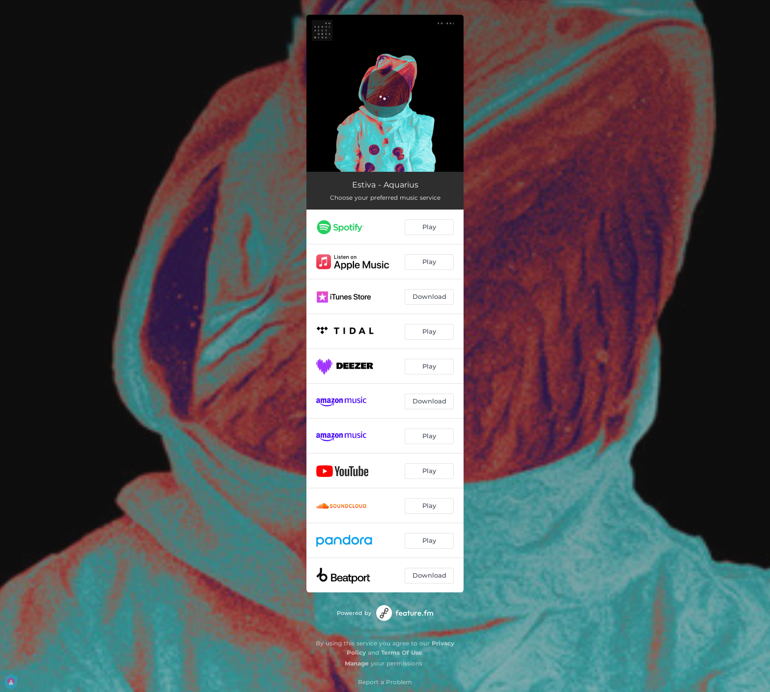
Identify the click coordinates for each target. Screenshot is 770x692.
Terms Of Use (401, 652)
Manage (357, 663)
